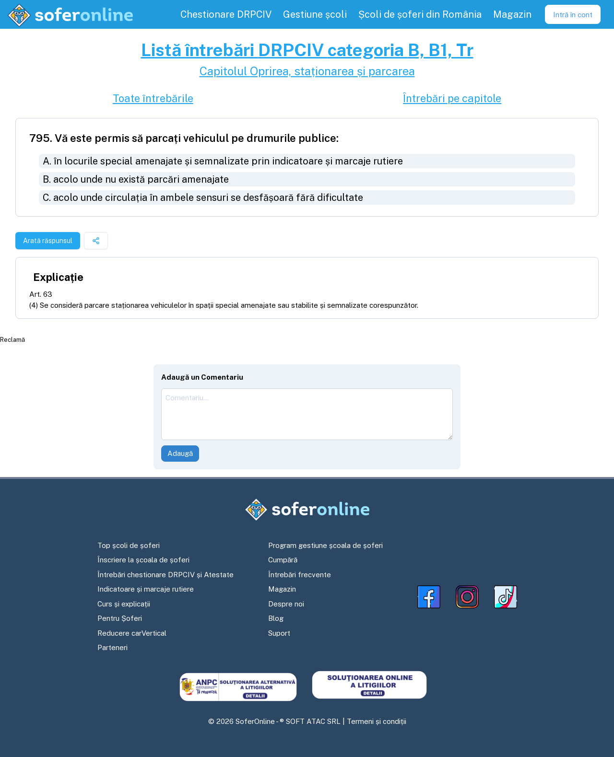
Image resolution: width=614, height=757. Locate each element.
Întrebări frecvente (299, 575)
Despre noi (286, 604)
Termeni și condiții (376, 721)
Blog (275, 618)
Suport (279, 633)
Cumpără (282, 560)
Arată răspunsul (47, 241)
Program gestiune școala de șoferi (325, 545)
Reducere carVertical (131, 633)
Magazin (282, 589)
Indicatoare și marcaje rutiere (145, 589)
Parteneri (112, 647)
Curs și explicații (123, 604)
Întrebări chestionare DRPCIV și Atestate (165, 575)
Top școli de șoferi (128, 545)
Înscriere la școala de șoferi (143, 560)
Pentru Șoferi (119, 618)
